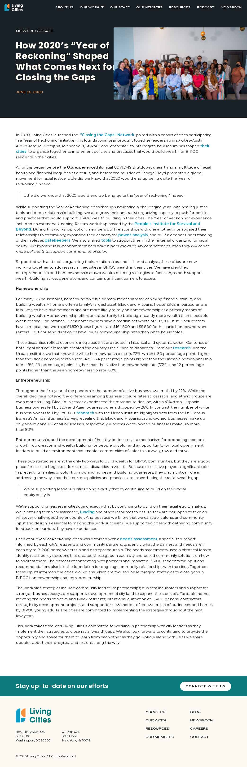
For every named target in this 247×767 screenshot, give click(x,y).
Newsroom (232, 7)
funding (87, 512)
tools (106, 240)
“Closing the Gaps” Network (107, 135)
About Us (64, 7)
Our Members (149, 7)
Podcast (205, 7)
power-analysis (133, 235)
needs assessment (138, 539)
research (182, 348)
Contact (199, 737)
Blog (195, 712)
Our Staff (120, 7)
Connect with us (205, 686)
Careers (199, 729)
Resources (179, 7)
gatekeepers (58, 240)
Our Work (89, 7)
